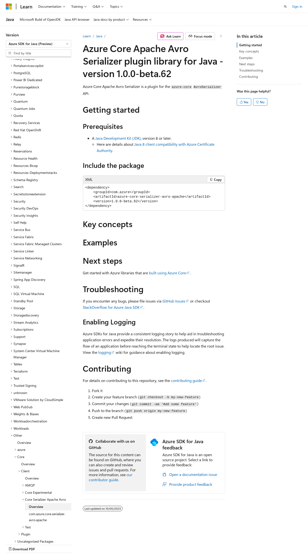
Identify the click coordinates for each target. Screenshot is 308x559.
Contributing (248, 76)
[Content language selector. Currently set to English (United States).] (28, 533)
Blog (65, 544)
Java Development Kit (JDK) (118, 138)
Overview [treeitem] (24, 400)
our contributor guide (110, 477)
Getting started (250, 45)
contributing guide (186, 380)
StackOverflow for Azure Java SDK (111, 307)
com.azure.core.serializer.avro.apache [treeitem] (47, 475)
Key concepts (249, 51)
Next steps (247, 64)
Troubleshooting (251, 70)
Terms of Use (129, 544)
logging (104, 352)
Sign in (297, 6)
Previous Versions (44, 544)
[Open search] (285, 6)
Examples (246, 57)
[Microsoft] (9, 6)
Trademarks (152, 544)
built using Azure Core (167, 272)
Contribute (86, 544)
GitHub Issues (173, 300)
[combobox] (38, 44)
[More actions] (221, 36)
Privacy (105, 544)
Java (99, 36)
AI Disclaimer (15, 544)
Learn (87, 36)
